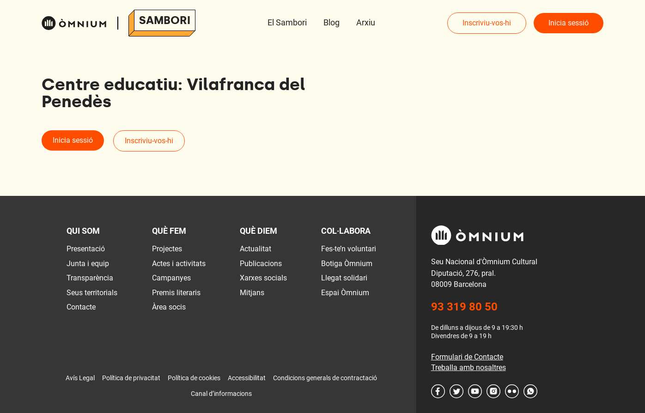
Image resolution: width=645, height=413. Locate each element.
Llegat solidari (344, 277)
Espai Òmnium (345, 292)
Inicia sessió (568, 22)
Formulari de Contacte (467, 356)
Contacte (81, 307)
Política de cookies (194, 378)
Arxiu (365, 22)
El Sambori (287, 22)
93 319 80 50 (464, 306)
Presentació (86, 248)
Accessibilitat (247, 378)
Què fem (169, 231)
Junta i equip (88, 263)
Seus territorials (92, 292)
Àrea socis (169, 307)
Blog (331, 22)
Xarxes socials (263, 277)
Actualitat (255, 248)
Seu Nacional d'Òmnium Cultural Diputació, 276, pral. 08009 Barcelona (484, 273)
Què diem (258, 231)
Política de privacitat (131, 378)
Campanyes (171, 277)
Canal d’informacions (221, 393)
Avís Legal (80, 378)
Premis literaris (176, 292)
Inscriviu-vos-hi (486, 22)
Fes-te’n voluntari (348, 248)
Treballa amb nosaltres (468, 367)
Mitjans (252, 292)
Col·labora (346, 231)
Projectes (167, 248)
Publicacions (261, 263)
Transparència (90, 277)
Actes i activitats (179, 263)
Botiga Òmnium (346, 263)
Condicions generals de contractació (325, 378)
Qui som (83, 231)
